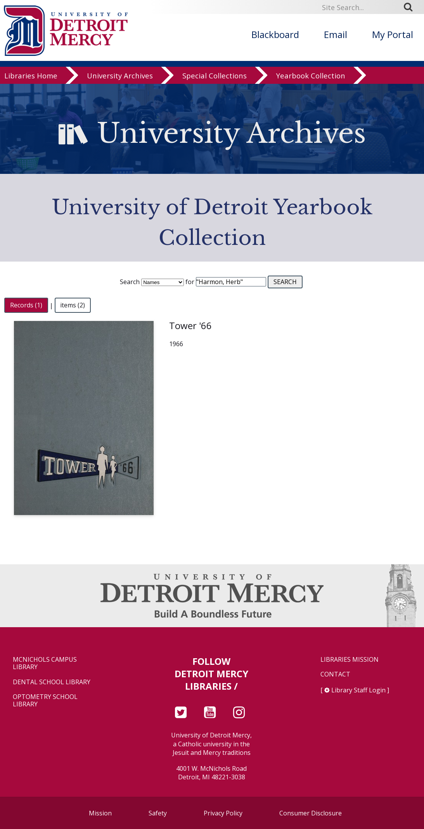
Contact (335, 674)
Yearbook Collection (310, 75)
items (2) (72, 305)
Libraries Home (30, 75)
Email (335, 34)
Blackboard (275, 34)
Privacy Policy (223, 813)
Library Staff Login (358, 690)
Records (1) (26, 305)
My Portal (392, 34)
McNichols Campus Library (45, 663)
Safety (158, 813)
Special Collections (214, 75)
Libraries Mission (349, 659)
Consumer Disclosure (310, 813)
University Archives (120, 75)
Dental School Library (51, 682)
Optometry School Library (45, 700)
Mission (100, 813)
